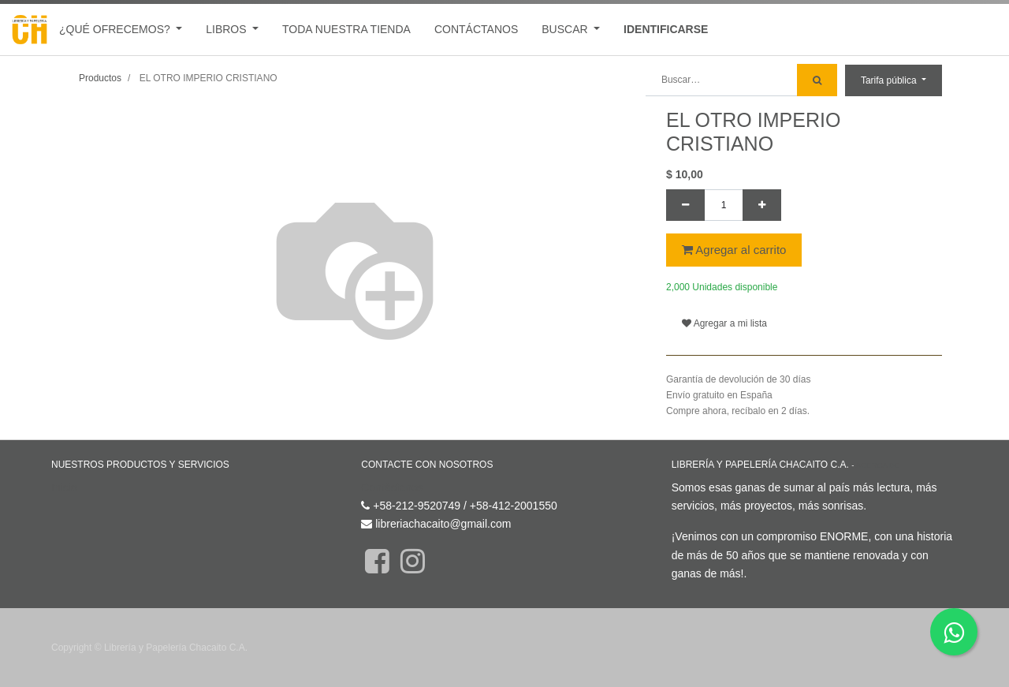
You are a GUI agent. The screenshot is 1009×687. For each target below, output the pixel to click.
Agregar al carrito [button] (734, 249)
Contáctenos (392, 487)
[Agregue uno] (762, 205)
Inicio (64, 487)
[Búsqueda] (817, 80)
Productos (100, 78)
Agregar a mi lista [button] (724, 323)
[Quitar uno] (685, 205)
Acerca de (877, 465)
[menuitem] (346, 29)
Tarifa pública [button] (890, 80)
